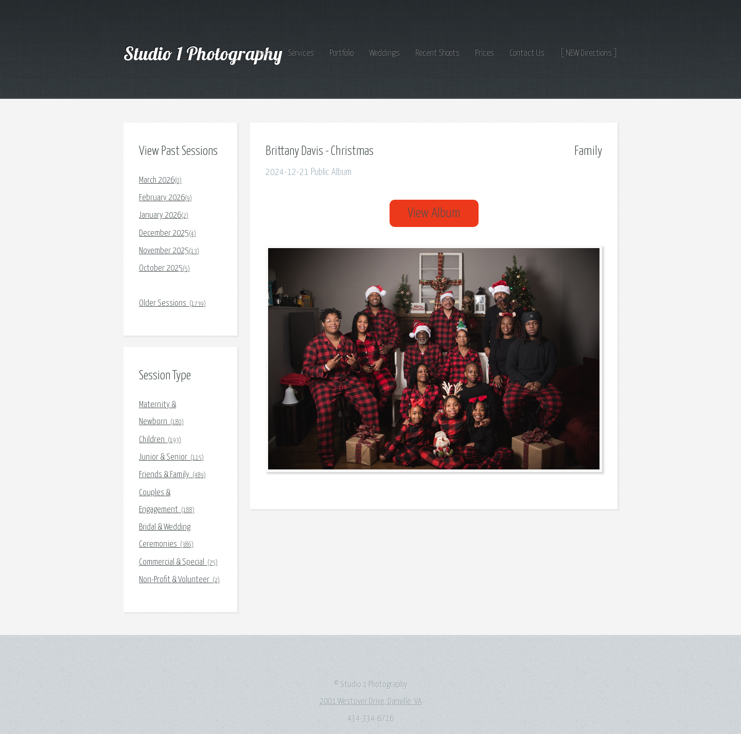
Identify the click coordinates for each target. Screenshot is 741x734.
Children (160, 439)
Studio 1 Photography (205, 53)
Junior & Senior (171, 457)
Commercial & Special (178, 562)
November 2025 (169, 251)
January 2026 (163, 215)
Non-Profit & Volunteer (179, 579)
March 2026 (160, 180)
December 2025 (167, 233)
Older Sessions (172, 303)
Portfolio (341, 53)
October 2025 (164, 268)
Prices (484, 53)
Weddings (384, 53)
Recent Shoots (437, 53)
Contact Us (526, 53)
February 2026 (165, 198)
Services (301, 53)
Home (264, 53)
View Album (434, 213)
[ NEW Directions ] (588, 53)
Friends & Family (172, 474)
